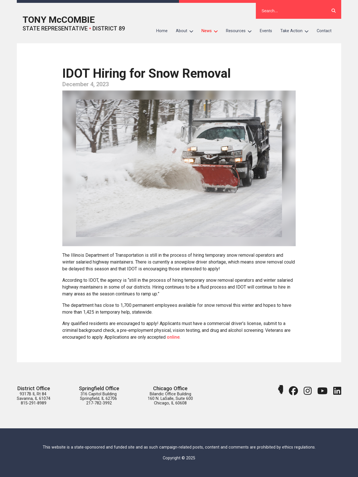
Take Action (296, 31)
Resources (241, 31)
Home (162, 30)
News (211, 31)
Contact (324, 30)
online (173, 337)
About (186, 31)
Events (266, 30)
